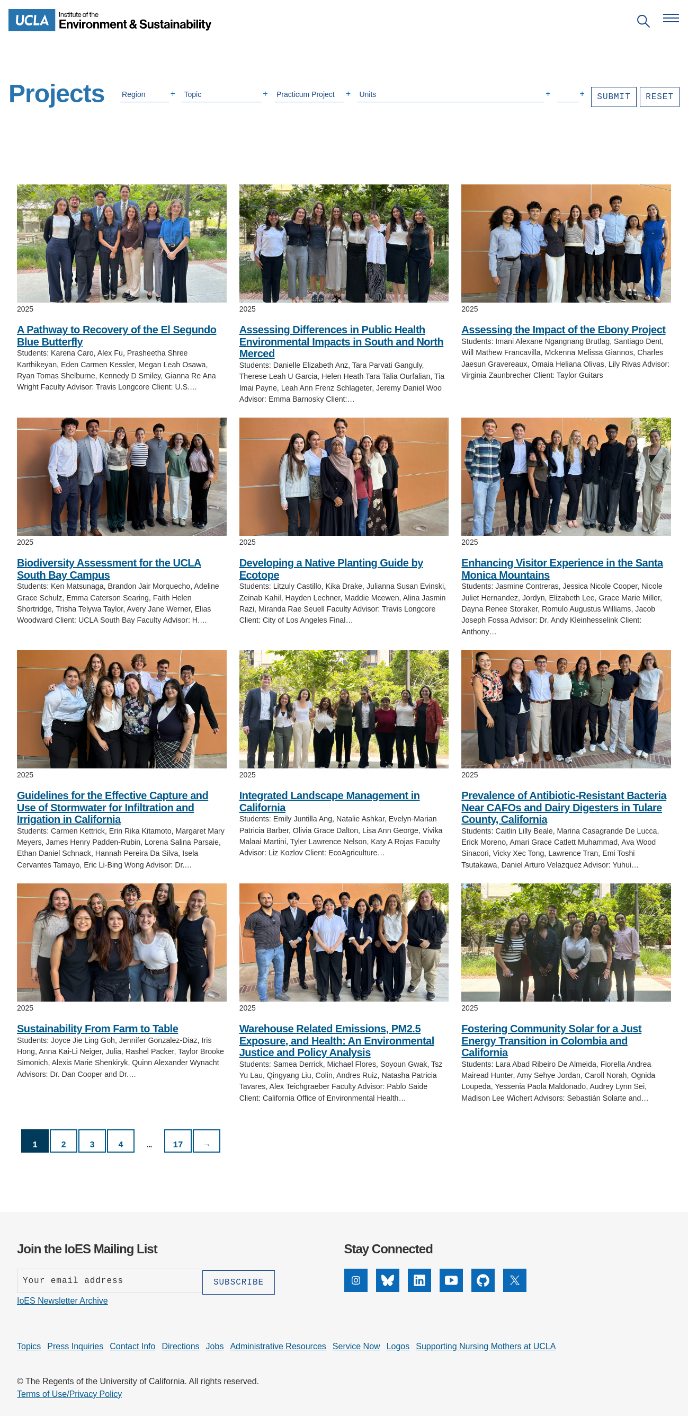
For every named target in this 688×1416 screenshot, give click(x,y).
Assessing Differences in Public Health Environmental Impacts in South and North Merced (341, 341)
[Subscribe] (238, 1281)
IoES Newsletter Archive (62, 1299)
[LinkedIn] (419, 1289)
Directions (180, 1344)
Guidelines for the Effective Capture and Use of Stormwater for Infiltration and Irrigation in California (112, 807)
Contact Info (132, 1344)
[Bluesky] (387, 1289)
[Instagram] (356, 1289)
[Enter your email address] (109, 1281)
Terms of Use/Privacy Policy (69, 1392)
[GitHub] (483, 1289)
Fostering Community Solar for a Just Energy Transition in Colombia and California (551, 1040)
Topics (29, 1344)
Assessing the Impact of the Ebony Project (563, 329)
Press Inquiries (75, 1344)
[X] (514, 1289)
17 (178, 1145)
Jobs (215, 1344)
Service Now (356, 1344)
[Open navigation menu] (671, 18)
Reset (660, 97)
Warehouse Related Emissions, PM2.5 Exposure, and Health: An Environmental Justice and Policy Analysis (336, 1040)
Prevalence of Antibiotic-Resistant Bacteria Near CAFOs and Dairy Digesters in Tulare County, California (563, 807)
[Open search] (643, 23)
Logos (398, 1344)
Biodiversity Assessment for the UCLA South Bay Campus (109, 569)
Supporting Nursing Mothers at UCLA (486, 1344)
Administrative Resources (278, 1344)
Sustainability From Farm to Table (97, 1028)
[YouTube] (451, 1289)
